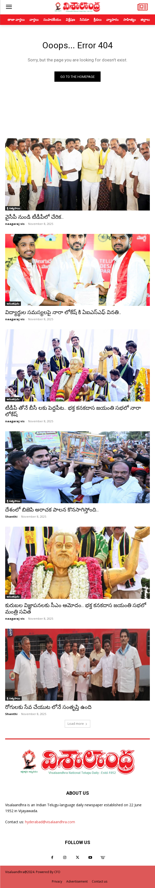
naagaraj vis (15, 224)
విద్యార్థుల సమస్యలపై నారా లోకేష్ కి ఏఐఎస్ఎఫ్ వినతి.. (63, 312)
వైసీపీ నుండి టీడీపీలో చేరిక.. (34, 217)
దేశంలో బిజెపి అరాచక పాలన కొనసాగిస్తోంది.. (52, 510)
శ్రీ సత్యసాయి (13, 208)
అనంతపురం (13, 303)
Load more (77, 723)
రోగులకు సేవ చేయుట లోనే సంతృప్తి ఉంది (48, 707)
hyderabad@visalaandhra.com (50, 821)
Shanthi (11, 516)
